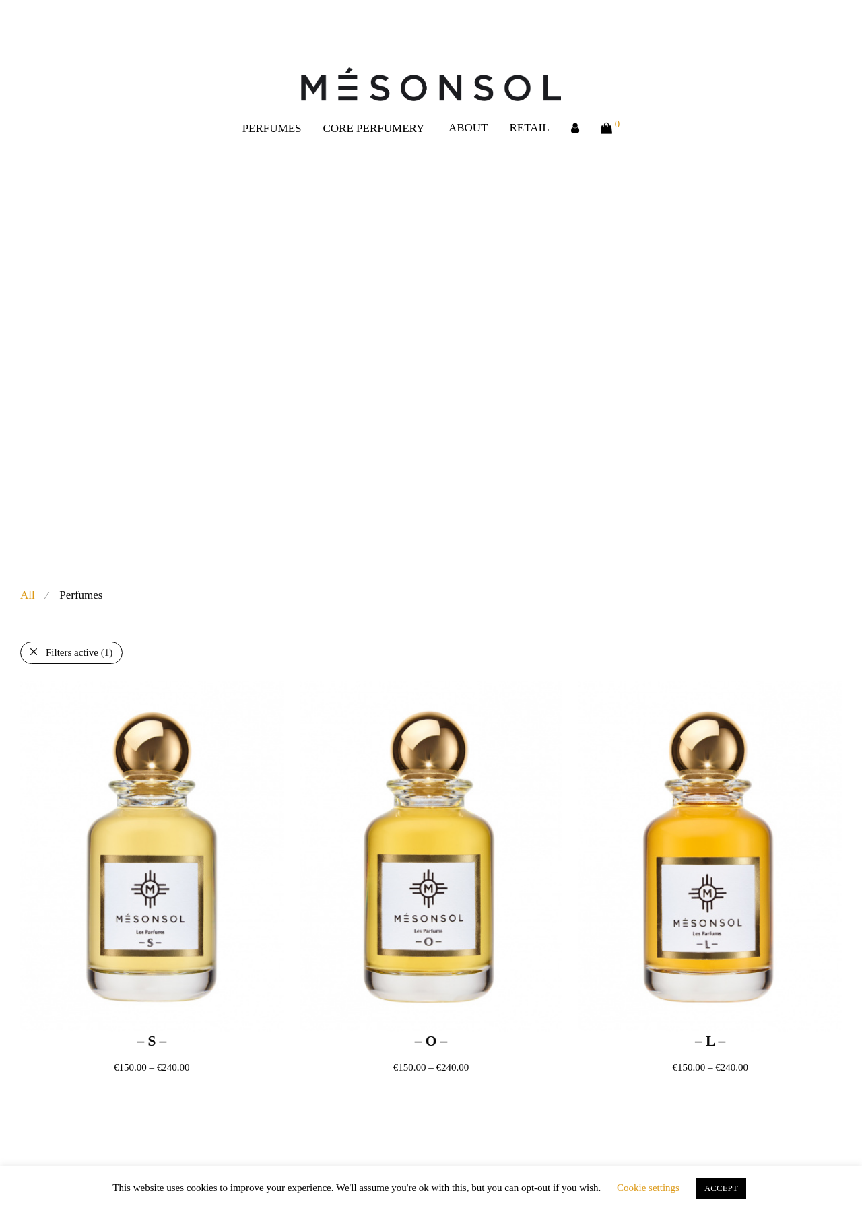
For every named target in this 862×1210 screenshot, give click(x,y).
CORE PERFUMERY (374, 128)
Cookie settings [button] (648, 1187)
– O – (431, 1041)
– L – (710, 1041)
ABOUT (468, 127)
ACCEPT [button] (721, 1188)
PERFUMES (272, 128)
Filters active (79, 652)
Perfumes (80, 595)
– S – (151, 1041)
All (27, 595)
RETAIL (530, 127)
